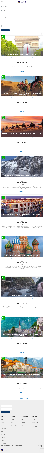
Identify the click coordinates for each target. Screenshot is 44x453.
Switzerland (3, 440)
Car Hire (12, 421)
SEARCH (5, 30)
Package (12, 418)
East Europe (3, 428)
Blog (22, 421)
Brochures (23, 422)
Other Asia (3, 437)
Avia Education (14, 425)
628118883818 (35, 421)
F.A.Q (22, 425)
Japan (2, 431)
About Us (23, 418)
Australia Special (4, 418)
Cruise (12, 419)
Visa (12, 422)
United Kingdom (4, 441)
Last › (27, 398)
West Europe (3, 443)
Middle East (3, 434)
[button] (22, 11)
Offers (22, 419)
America (2, 422)
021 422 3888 (35, 419)
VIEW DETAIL (22, 71)
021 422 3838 (35, 418)
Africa (2, 419)
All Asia (2, 421)
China (2, 425)
